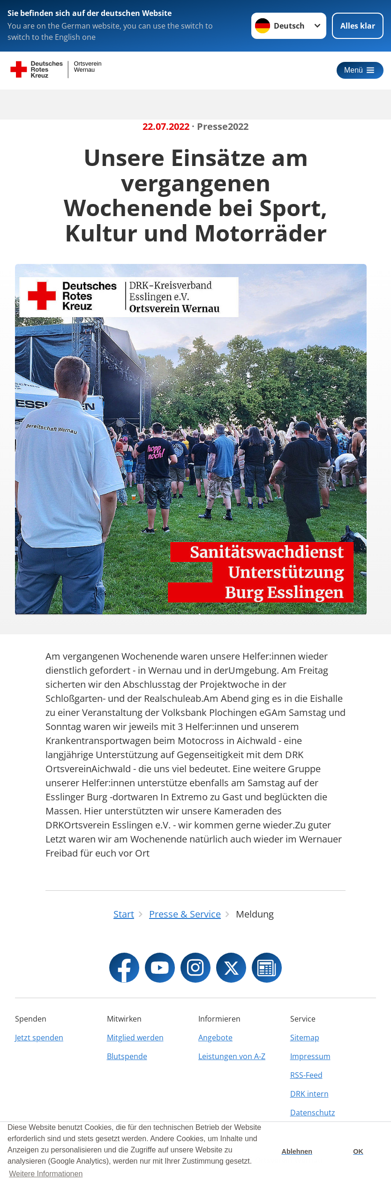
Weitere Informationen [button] (46, 1174)
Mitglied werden (135, 1037)
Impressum (310, 1056)
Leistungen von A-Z (231, 1056)
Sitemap (304, 1037)
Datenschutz (312, 1112)
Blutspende (127, 1056)
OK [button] (358, 1151)
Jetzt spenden (39, 1037)
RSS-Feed (306, 1075)
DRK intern (309, 1094)
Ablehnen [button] (297, 1151)
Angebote (215, 1037)
